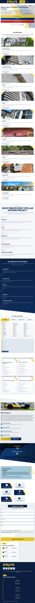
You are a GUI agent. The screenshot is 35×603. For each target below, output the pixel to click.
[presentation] (8, 535)
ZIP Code (2, 522)
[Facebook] (4, 568)
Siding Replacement (5, 384)
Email (2, 512)
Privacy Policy (13, 571)
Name (2, 509)
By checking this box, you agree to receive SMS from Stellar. (11, 530)
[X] (14, 568)
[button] (16, 439)
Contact (22, 1)
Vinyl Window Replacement (23, 391)
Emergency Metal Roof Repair (23, 369)
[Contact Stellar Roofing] (17, 539)
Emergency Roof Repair (5, 367)
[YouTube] (9, 568)
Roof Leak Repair (4, 370)
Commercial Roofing (22, 373)
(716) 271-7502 (14, 552)
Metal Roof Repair (21, 368)
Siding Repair (4, 386)
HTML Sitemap (29, 571)
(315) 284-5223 (14, 556)
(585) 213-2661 (14, 548)
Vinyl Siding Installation (5, 389)
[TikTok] (11, 568)
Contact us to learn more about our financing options (12, 477)
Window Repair (21, 386)
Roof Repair (4, 365)
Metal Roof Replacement (22, 366)
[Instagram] (6, 568)
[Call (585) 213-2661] (17, 19)
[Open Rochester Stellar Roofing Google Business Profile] (6, 548)
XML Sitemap (25, 571)
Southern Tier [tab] (21, 319)
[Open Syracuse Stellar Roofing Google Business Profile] (5, 556)
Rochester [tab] (13, 319)
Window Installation (21, 384)
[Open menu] (27, 1)
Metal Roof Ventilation (22, 371)
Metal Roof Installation (22, 364)
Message (2, 525)
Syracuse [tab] (30, 319)
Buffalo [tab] (5, 319)
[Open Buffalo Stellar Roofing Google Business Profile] (6, 552)
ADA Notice (20, 571)
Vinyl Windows (21, 389)
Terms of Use (17, 571)
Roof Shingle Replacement (6, 372)
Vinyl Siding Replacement (6, 391)
